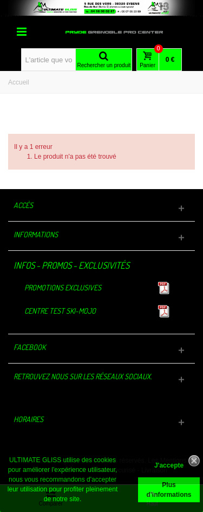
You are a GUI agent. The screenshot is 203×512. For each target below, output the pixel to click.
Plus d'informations (169, 489)
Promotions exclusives (62, 287)
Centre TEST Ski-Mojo (60, 310)
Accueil (18, 82)
